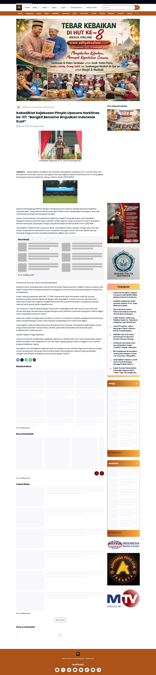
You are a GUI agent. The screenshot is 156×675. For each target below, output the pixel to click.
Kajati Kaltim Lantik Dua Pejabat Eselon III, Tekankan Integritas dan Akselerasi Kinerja (125, 320)
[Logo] (78, 654)
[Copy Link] (34, 360)
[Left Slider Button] (96, 473)
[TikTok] (87, 670)
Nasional (65, 13)
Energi (129, 13)
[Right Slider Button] (137, 13)
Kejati (39, 13)
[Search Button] (137, 7)
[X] (22, 360)
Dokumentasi (77, 7)
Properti (120, 13)
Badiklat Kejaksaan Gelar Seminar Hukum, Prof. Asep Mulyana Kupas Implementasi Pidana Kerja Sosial (125, 303)
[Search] (119, 7)
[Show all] (137, 383)
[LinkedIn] (93, 670)
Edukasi (111, 13)
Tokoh (93, 13)
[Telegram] (26, 360)
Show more (60, 620)
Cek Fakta (84, 13)
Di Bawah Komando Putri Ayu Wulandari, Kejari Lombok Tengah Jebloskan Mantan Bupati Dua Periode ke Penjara (125, 345)
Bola (55, 7)
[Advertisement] (123, 167)
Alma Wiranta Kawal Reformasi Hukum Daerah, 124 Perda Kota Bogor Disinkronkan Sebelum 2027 (125, 311)
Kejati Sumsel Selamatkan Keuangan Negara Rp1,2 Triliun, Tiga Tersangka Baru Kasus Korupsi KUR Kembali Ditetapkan (125, 370)
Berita (36, 7)
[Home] (18, 107)
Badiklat (55, 13)
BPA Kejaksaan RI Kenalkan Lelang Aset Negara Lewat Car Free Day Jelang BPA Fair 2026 (125, 353)
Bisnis (46, 7)
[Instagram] (69, 670)
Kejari (47, 13)
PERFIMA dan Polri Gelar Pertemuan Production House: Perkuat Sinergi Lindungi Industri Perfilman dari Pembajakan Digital (125, 336)
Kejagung (29, 13)
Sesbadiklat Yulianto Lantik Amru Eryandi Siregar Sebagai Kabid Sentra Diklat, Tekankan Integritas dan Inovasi (125, 362)
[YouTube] (75, 670)
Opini (75, 13)
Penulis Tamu (92, 7)
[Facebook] (18, 360)
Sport (64, 7)
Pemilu (102, 13)
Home (27, 7)
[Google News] (81, 670)
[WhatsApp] (30, 360)
